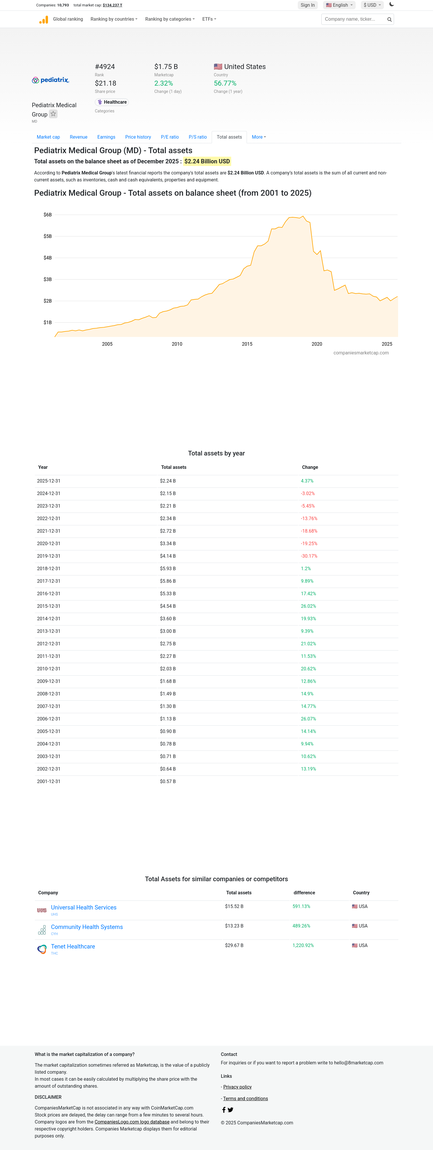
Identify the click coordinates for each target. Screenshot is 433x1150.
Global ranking (68, 19)
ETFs (207, 19)
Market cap (48, 137)
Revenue (79, 137)
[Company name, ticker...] (357, 19)
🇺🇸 (337, 5)
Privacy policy (237, 1087)
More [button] (257, 137)
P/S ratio (198, 137)
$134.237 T (112, 5)
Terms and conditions (245, 1098)
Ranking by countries (112, 19)
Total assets (229, 137)
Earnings (106, 137)
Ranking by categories (168, 19)
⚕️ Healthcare (112, 102)
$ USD (370, 5)
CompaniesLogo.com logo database (132, 1122)
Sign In (308, 5)
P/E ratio (170, 137)
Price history (138, 137)
